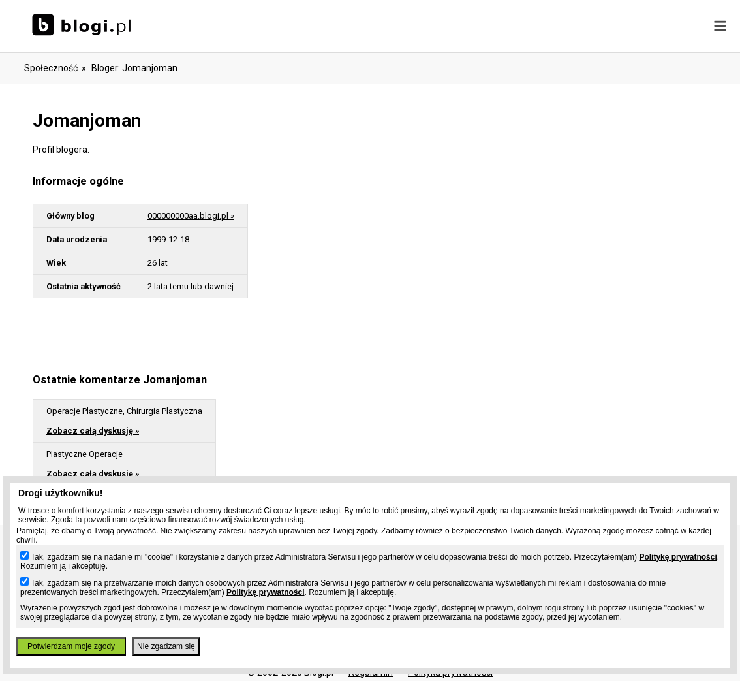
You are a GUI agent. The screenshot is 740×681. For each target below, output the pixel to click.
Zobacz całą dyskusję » (92, 431)
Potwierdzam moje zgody (71, 646)
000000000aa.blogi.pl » (190, 216)
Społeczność (51, 68)
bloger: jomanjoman (134, 68)
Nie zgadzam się (166, 646)
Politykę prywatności (678, 557)
